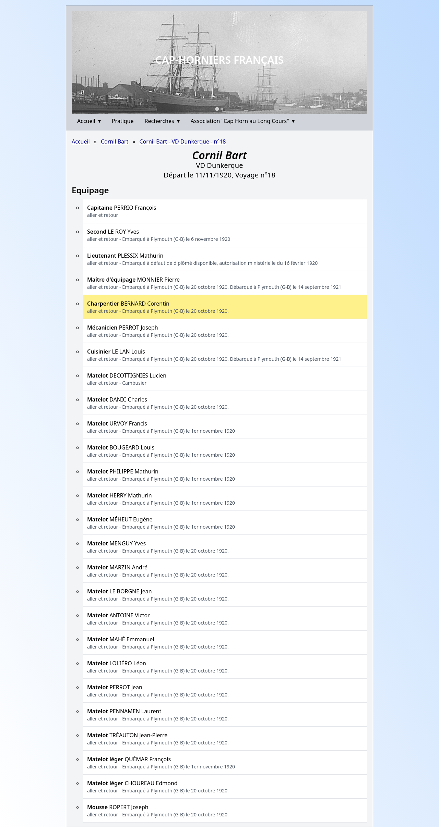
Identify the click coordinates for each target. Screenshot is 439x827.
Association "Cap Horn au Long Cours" (243, 121)
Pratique (123, 121)
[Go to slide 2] (222, 109)
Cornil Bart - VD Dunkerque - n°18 (183, 141)
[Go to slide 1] (217, 109)
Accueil (89, 121)
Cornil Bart (114, 141)
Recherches (162, 121)
